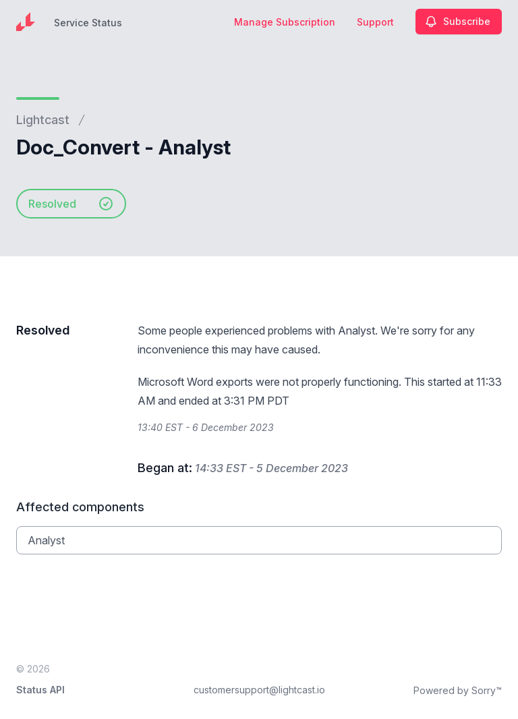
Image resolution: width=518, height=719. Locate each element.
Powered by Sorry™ (457, 690)
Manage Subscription (284, 22)
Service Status (88, 22)
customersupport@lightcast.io (259, 689)
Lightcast (42, 120)
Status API (40, 689)
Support (375, 22)
